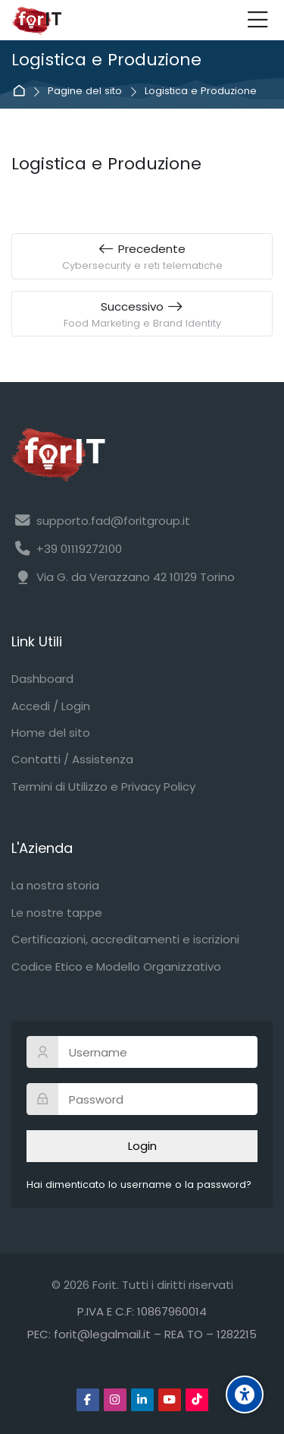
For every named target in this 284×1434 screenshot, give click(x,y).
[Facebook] (87, 1399)
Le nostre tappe (56, 913)
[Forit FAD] (36, 20)
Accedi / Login (50, 706)
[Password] (142, 1099)
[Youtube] (169, 1399)
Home (21, 91)
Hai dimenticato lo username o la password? (139, 1184)
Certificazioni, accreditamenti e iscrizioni (125, 939)
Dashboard (42, 679)
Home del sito (50, 733)
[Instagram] (115, 1399)
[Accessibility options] (245, 1394)
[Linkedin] (142, 1399)
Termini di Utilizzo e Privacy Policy (103, 786)
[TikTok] (197, 1399)
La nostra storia (55, 885)
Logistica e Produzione (201, 91)
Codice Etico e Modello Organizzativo (116, 966)
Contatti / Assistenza (72, 759)
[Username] (142, 1052)
